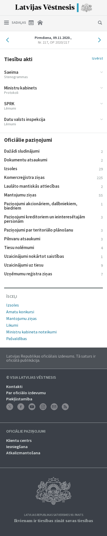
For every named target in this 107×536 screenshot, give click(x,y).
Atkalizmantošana (23, 452)
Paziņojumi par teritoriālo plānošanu (53, 230)
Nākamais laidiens (98, 40)
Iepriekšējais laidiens (8, 40)
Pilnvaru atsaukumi (53, 239)
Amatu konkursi (20, 311)
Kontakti (14, 386)
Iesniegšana (17, 446)
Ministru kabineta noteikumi (31, 331)
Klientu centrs (19, 440)
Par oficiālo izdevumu (26, 392)
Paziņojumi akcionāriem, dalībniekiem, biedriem (53, 206)
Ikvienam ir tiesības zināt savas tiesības (53, 520)
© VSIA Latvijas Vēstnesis (31, 377)
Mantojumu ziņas (53, 195)
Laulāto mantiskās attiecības (53, 186)
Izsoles (53, 168)
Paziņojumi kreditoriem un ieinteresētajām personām (53, 219)
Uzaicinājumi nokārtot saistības (53, 256)
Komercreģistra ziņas (53, 177)
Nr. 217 (53, 42)
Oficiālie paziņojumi (25, 431)
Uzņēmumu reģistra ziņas (53, 274)
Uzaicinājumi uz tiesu (53, 265)
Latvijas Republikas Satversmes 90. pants (53, 515)
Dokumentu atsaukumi (53, 160)
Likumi (12, 325)
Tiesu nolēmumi (53, 247)
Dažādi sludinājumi (53, 151)
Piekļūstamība (19, 398)
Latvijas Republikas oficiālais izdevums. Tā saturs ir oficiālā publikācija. (51, 358)
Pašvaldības (16, 338)
